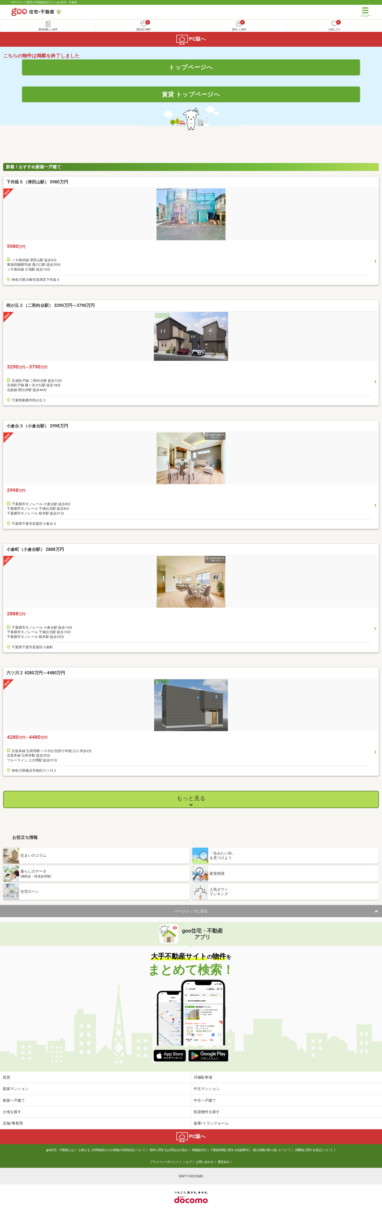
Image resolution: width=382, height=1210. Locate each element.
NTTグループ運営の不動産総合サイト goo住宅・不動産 (44, 2)
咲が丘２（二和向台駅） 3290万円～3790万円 (50, 305)
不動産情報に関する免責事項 (230, 1150)
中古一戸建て (205, 1100)
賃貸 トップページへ (191, 94)
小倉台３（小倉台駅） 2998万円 (37, 425)
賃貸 (6, 1077)
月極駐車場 (203, 1077)
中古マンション (207, 1089)
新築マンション (16, 1089)
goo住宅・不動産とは (60, 1150)
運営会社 (223, 1162)
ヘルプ (187, 1162)
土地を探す (12, 1112)
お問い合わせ (204, 1162)
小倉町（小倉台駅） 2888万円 (35, 549)
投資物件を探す (207, 1112)
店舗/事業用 (13, 1123)
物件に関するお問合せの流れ (169, 1150)
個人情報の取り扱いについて (272, 1150)
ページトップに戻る (191, 911)
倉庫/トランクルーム (211, 1123)
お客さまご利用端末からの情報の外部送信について (111, 1150)
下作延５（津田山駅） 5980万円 (37, 181)
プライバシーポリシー (164, 1162)
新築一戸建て (14, 1100)
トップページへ (191, 67)
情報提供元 (199, 1150)
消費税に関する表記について (314, 1150)
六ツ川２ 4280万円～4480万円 (35, 672)
